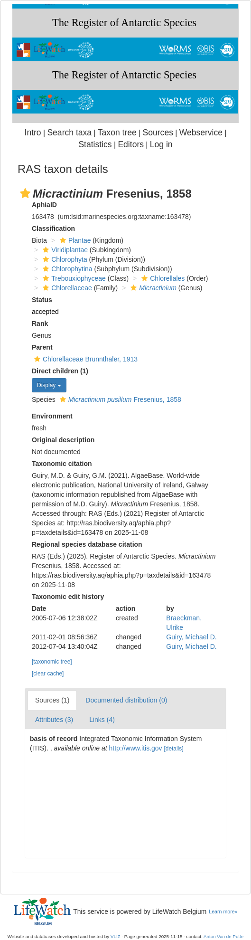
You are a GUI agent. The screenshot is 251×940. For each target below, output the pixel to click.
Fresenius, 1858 (119, 399)
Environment (52, 416)
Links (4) (102, 719)
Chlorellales (162, 278)
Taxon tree (117, 132)
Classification (53, 228)
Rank (40, 323)
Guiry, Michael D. (191, 637)
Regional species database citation (87, 544)
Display (49, 385)
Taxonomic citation (62, 463)
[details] (173, 748)
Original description (63, 440)
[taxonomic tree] (52, 661)
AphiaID (44, 205)
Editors (131, 144)
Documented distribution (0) (126, 700)
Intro (33, 132)
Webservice (201, 132)
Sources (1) (52, 700)
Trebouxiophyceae (73, 278)
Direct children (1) (60, 371)
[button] (25, 193)
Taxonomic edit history (68, 596)
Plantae (74, 240)
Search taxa (69, 132)
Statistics (95, 144)
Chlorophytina (66, 269)
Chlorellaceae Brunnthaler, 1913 (85, 359)
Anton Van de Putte (223, 936)
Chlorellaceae (66, 288)
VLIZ (116, 936)
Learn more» (223, 911)
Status (42, 300)
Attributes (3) (54, 719)
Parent (42, 347)
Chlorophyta (63, 259)
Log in (161, 144)
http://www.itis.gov (135, 748)
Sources (158, 132)
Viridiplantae (64, 250)
